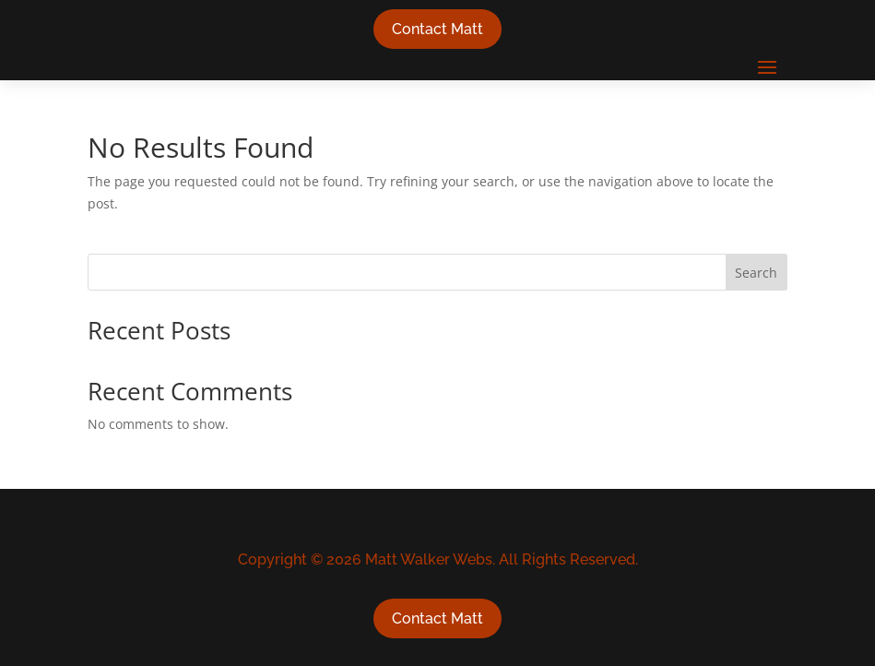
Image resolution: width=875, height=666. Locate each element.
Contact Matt (437, 29)
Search (756, 272)
